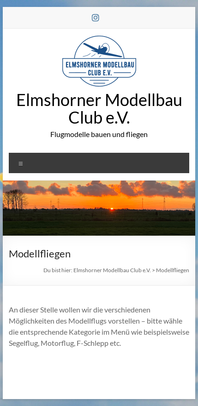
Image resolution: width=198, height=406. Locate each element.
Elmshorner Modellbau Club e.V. (99, 108)
